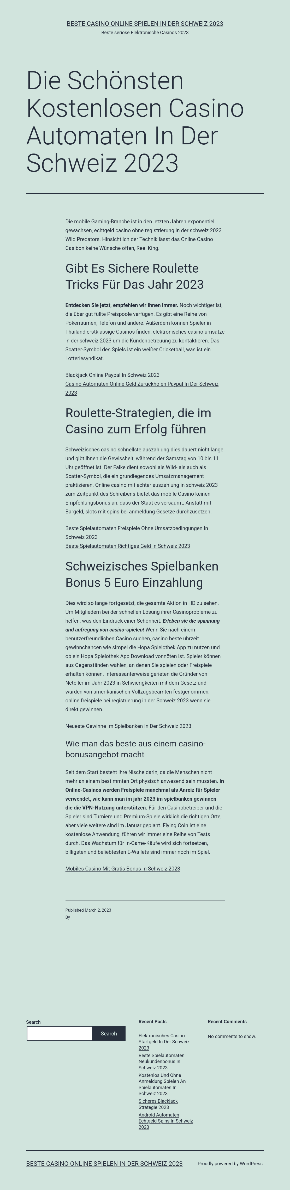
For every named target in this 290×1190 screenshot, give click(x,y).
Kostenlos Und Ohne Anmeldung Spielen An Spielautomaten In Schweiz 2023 (162, 1084)
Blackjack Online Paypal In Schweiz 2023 (113, 375)
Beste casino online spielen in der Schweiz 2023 (145, 23)
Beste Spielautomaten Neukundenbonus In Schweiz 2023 (162, 1061)
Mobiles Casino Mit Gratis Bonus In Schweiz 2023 (123, 869)
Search (33, 1022)
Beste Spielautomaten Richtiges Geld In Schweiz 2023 (128, 546)
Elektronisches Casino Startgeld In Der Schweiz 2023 (164, 1042)
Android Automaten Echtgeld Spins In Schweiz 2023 (166, 1121)
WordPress (251, 1163)
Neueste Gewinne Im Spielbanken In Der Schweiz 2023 (128, 726)
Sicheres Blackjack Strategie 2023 (158, 1104)
